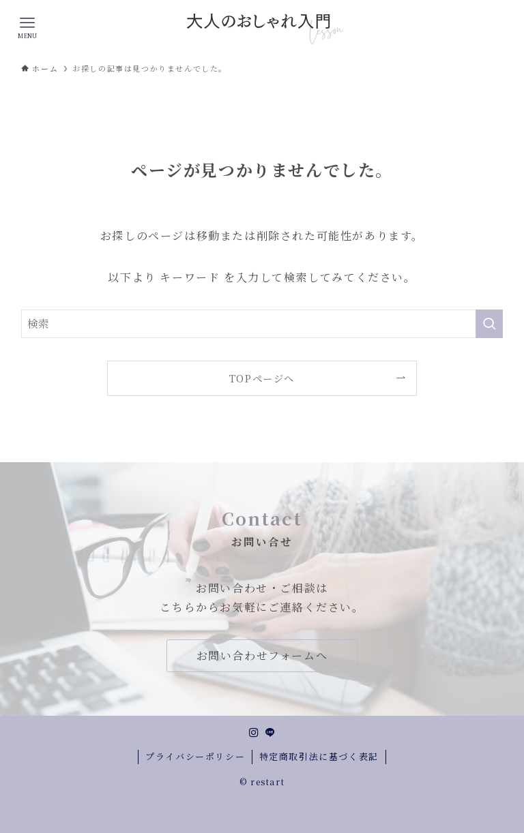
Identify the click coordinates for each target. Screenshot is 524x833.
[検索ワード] (262, 323)
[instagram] (254, 733)
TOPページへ (262, 378)
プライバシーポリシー (195, 756)
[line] (270, 733)
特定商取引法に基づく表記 (319, 756)
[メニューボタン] (27, 27)
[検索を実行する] (489, 323)
